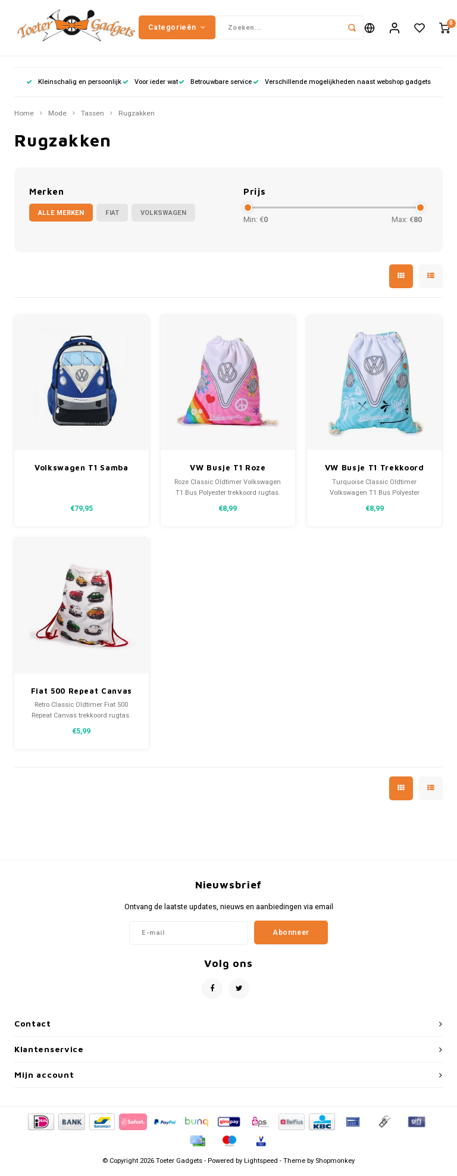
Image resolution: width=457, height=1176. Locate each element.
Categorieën (176, 29)
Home (24, 118)
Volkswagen (163, 217)
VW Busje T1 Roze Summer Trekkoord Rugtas (227, 473)
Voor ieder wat (150, 86)
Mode (57, 118)
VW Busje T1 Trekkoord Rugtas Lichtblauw (374, 473)
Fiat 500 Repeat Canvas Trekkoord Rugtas (81, 695)
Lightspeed (261, 1165)
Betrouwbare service (215, 86)
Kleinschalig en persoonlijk (73, 86)
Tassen (92, 118)
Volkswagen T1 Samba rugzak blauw (81, 473)
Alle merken (61, 217)
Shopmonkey (335, 1165)
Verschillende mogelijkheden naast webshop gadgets (342, 86)
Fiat (112, 217)
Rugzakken (136, 118)
